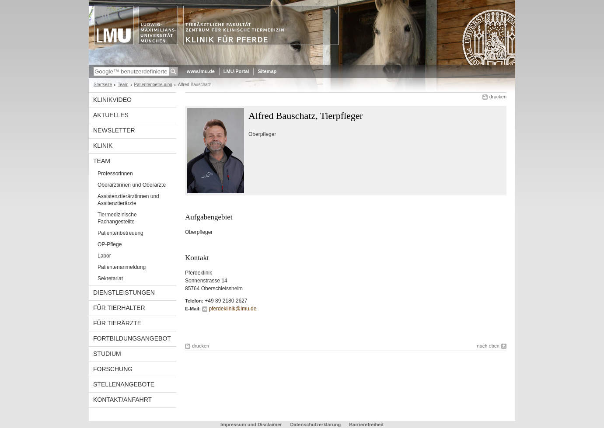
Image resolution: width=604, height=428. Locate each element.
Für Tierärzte (117, 323)
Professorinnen (115, 174)
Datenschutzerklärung (315, 424)
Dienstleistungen (124, 292)
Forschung (113, 368)
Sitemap (267, 71)
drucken (497, 96)
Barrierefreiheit (366, 424)
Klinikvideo (112, 99)
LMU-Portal (236, 71)
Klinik (102, 145)
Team (123, 84)
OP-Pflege (110, 244)
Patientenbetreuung (153, 84)
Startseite (103, 84)
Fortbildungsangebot (132, 338)
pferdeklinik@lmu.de (232, 309)
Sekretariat (110, 278)
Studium (107, 353)
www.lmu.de (201, 71)
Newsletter (114, 130)
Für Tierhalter (119, 307)
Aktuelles (111, 114)
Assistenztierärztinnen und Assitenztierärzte (128, 199)
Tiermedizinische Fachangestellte (117, 218)
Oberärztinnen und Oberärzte (132, 185)
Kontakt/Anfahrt (122, 399)
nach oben (488, 345)
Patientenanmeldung (122, 267)
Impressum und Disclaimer (251, 424)
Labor (104, 256)
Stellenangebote (123, 384)
